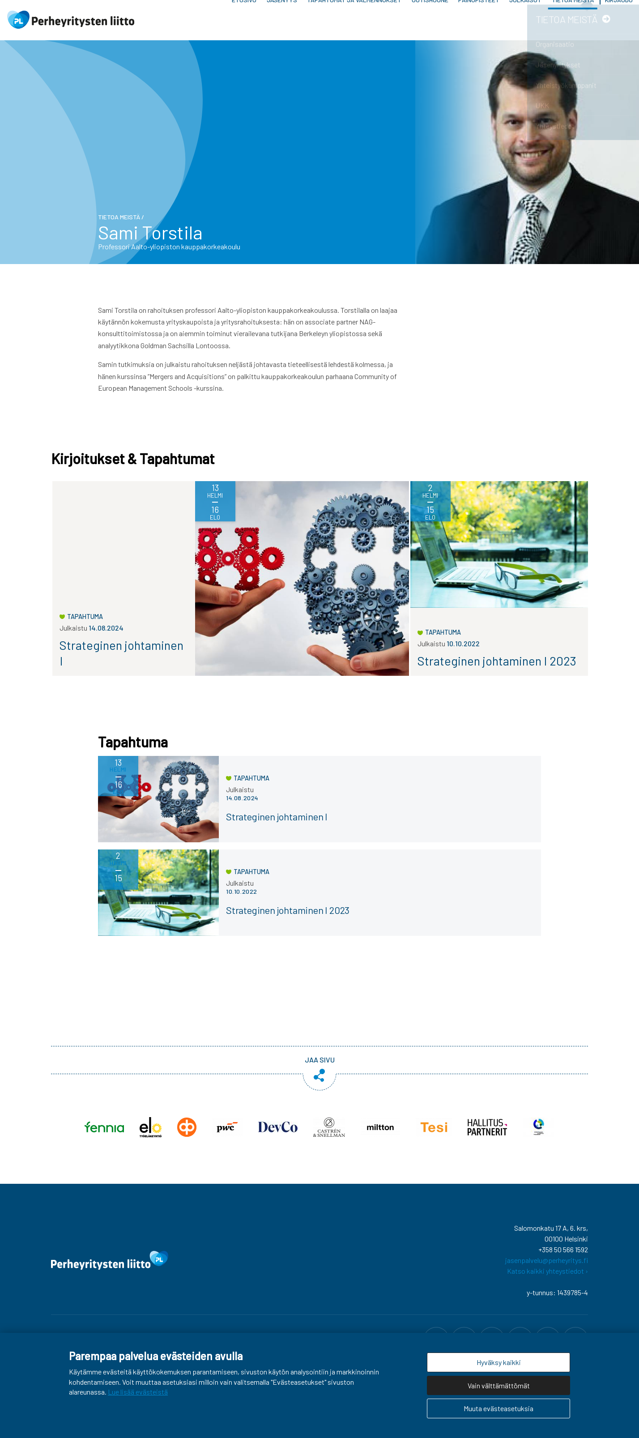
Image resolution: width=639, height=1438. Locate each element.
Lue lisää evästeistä (138, 1391)
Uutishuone (430, 22)
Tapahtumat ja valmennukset (354, 22)
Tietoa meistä (573, 22)
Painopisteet (478, 22)
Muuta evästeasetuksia (498, 1408)
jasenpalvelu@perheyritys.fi (546, 1264)
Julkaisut (525, 22)
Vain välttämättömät (499, 1385)
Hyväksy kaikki (499, 1362)
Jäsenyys (282, 22)
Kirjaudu (619, 22)
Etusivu (244, 22)
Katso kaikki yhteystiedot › (547, 1275)
